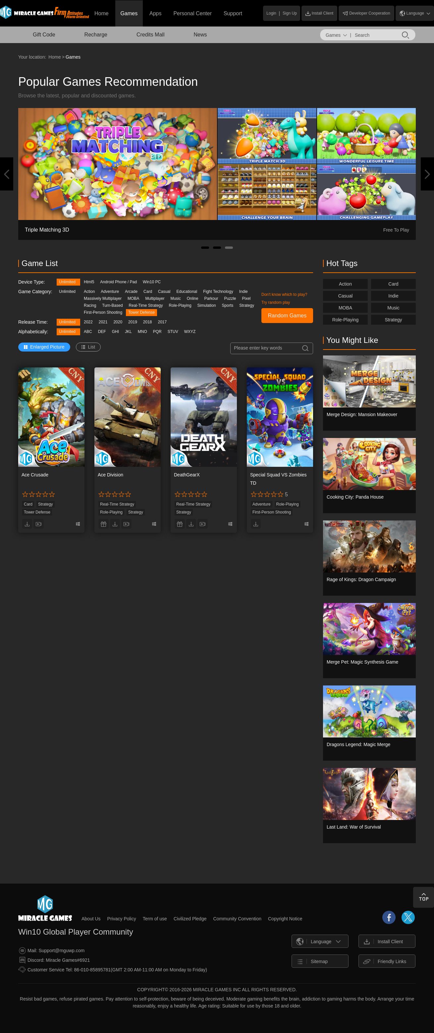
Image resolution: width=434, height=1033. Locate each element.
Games (129, 13)
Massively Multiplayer (103, 298)
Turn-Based (112, 305)
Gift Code (44, 34)
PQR (157, 331)
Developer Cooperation (366, 13)
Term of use (155, 918)
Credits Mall (150, 34)
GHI (115, 331)
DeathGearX (187, 474)
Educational (186, 291)
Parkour (211, 298)
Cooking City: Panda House (355, 497)
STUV (173, 331)
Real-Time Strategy (146, 305)
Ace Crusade (35, 474)
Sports (228, 305)
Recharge (95, 34)
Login (271, 13)
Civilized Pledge (190, 918)
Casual (164, 291)
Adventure (110, 291)
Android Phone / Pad (118, 282)
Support (233, 13)
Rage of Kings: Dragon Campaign (361, 579)
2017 (162, 322)
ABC (88, 331)
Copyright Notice (285, 918)
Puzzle (230, 298)
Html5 (89, 282)
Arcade (131, 291)
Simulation (206, 305)
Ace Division (110, 474)
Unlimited (67, 282)
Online (192, 298)
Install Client (319, 13)
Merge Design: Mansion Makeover (362, 414)
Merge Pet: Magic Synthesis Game (362, 662)
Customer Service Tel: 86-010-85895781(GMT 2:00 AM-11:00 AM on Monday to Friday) (112, 969)
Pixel (246, 298)
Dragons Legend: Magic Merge (358, 744)
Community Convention (237, 918)
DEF (102, 331)
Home (101, 13)
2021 (103, 322)
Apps (155, 13)
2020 (117, 322)
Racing (90, 305)
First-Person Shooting (103, 312)
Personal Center (192, 13)
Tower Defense (141, 312)
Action (89, 291)
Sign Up (290, 13)
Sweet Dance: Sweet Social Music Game (73, 230)
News (200, 34)
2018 (147, 322)
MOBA (133, 298)
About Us (91, 918)
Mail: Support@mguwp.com (51, 950)
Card (147, 291)
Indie (243, 291)
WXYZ (190, 331)
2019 (132, 322)
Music (175, 298)
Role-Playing (180, 305)
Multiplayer (154, 298)
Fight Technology (218, 291)
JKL (128, 331)
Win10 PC (152, 282)
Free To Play (396, 230)
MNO (142, 331)
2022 (88, 322)
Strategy (246, 305)
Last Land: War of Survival (354, 827)
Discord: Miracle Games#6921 (54, 960)
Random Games (287, 315)
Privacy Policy (121, 918)
